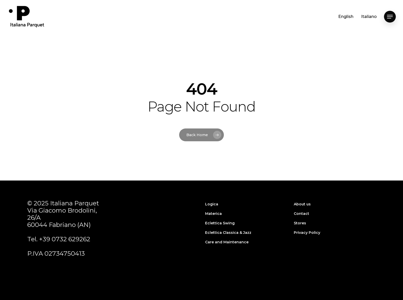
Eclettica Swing (220, 223)
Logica (211, 204)
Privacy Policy (307, 232)
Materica (213, 213)
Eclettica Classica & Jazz (228, 232)
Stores (300, 223)
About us (302, 204)
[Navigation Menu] (390, 16)
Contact (301, 213)
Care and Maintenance (227, 242)
